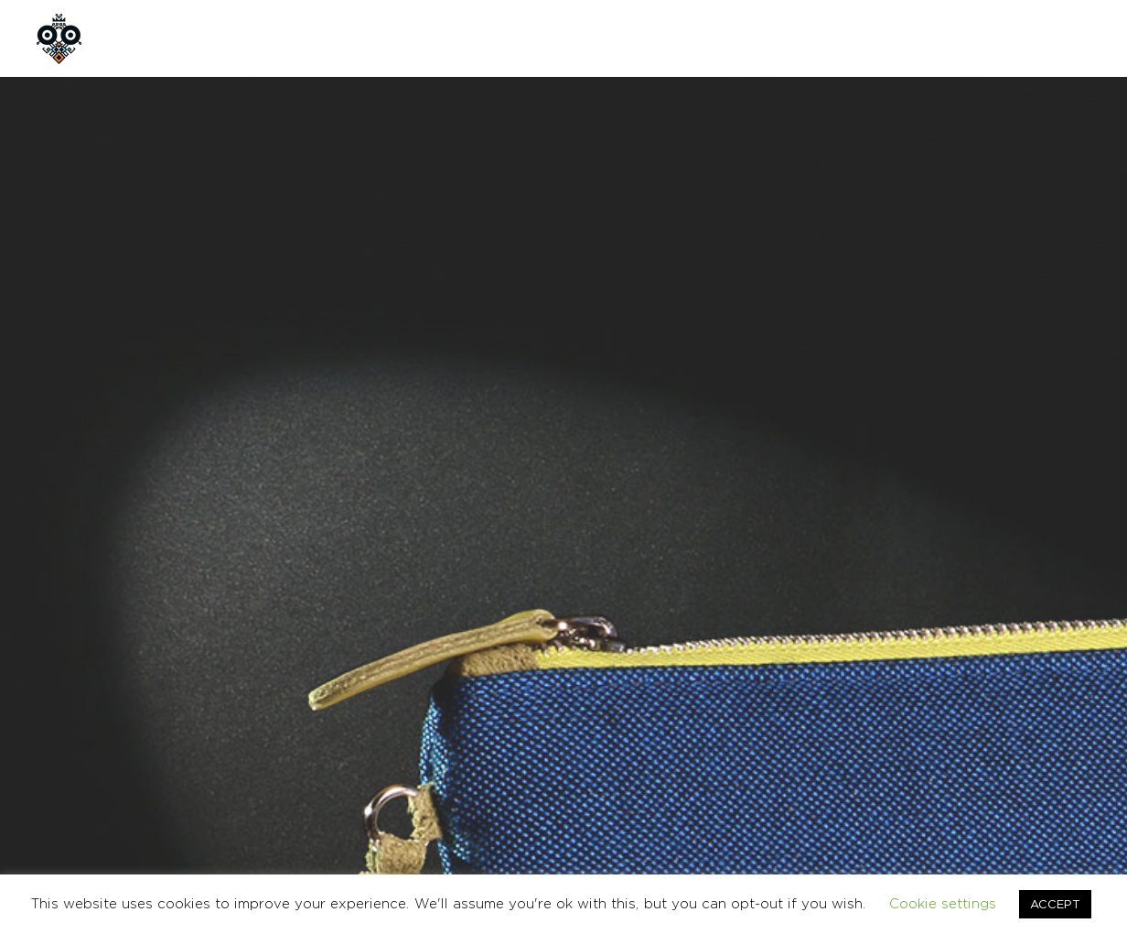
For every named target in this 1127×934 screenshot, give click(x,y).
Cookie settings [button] (942, 903)
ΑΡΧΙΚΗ (161, 38)
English (1073, 753)
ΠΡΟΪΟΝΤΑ (409, 38)
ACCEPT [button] (1055, 903)
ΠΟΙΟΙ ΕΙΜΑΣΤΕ (279, 38)
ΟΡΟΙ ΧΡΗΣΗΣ (862, 753)
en (1000, 38)
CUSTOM (517, 38)
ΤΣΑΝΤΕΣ (744, 601)
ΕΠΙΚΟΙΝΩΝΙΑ (633, 38)
